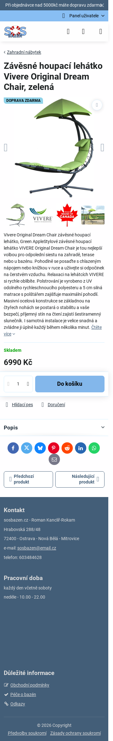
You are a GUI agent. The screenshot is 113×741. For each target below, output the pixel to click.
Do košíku (69, 384)
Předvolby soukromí (27, 733)
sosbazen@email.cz (36, 547)
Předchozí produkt (21, 479)
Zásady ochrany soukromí (75, 733)
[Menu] (100, 31)
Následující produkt (85, 479)
